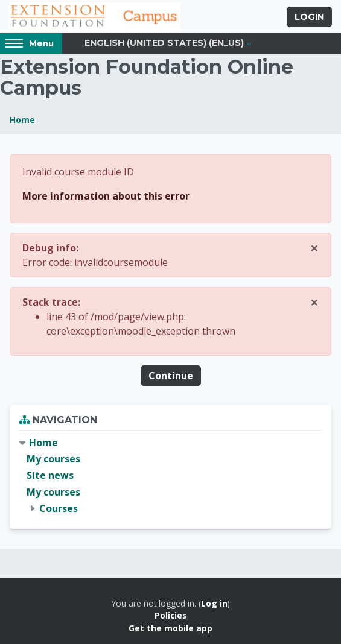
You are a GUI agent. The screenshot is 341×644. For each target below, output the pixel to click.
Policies (170, 615)
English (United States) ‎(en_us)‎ (164, 42)
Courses (58, 508)
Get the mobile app (170, 628)
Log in (214, 603)
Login (309, 16)
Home (22, 119)
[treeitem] (170, 475)
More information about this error (106, 196)
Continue (170, 375)
